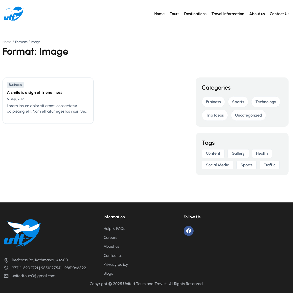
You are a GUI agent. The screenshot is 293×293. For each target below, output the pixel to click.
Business (15, 85)
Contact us (113, 255)
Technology (265, 101)
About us (257, 13)
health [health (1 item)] (262, 153)
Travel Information (227, 13)
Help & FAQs (114, 228)
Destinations (195, 13)
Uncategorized (248, 115)
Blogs (108, 273)
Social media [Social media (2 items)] (217, 165)
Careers (110, 237)
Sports (238, 101)
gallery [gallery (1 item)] (238, 153)
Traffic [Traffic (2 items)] (269, 165)
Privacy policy (116, 264)
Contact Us (279, 13)
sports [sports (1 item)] (246, 165)
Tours (174, 13)
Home (159, 13)
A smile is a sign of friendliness (34, 92)
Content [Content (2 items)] (213, 153)
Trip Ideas (215, 115)
